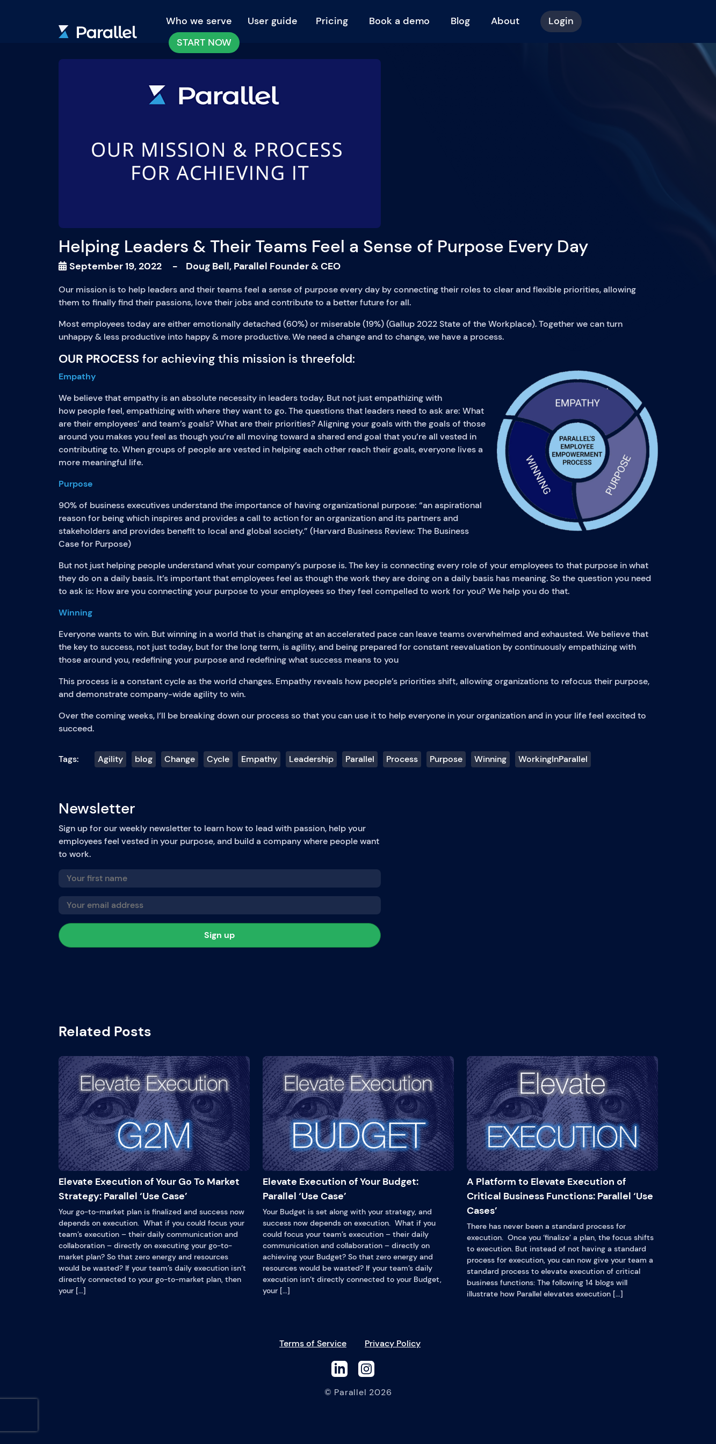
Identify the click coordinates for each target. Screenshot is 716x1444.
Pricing (332, 20)
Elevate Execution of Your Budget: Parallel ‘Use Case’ (358, 1129)
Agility (110, 759)
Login (561, 20)
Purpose (446, 759)
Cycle (218, 759)
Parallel (359, 759)
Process (402, 759)
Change (179, 759)
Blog (460, 20)
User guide (273, 20)
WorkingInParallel (553, 759)
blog (144, 759)
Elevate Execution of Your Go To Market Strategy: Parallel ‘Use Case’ (154, 1129)
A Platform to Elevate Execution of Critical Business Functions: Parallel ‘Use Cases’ (562, 1136)
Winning (490, 759)
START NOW (204, 42)
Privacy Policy (393, 1343)
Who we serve (199, 20)
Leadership (311, 759)
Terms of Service (312, 1343)
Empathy (259, 759)
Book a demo (399, 20)
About (505, 20)
